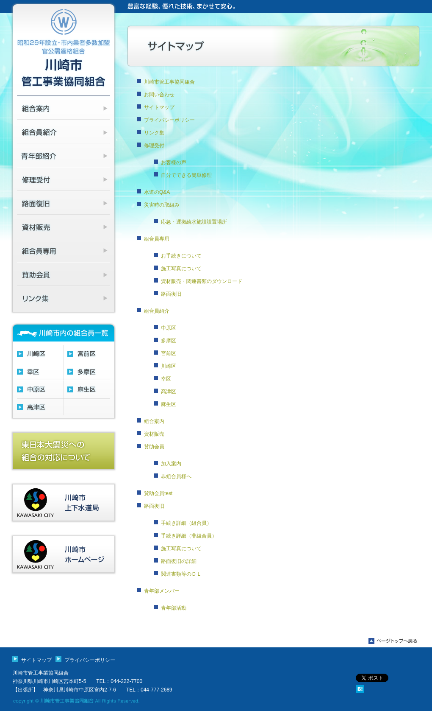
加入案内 (171, 464)
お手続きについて (181, 256)
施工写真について (181, 269)
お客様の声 (173, 162)
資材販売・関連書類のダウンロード (201, 281)
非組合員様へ (176, 476)
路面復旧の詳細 (179, 561)
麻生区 (168, 404)
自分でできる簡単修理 (186, 175)
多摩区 (168, 341)
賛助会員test (158, 493)
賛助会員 (154, 447)
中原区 (168, 328)
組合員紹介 (156, 311)
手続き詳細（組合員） (186, 523)
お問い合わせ (159, 95)
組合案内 (154, 421)
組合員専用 (156, 239)
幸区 (166, 379)
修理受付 (154, 145)
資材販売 (154, 434)
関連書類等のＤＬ (181, 574)
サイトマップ (159, 107)
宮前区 (168, 353)
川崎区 (168, 366)
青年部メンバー (162, 591)
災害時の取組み (162, 205)
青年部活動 (173, 608)
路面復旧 (171, 294)
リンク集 (154, 133)
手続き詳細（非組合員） (189, 536)
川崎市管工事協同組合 (169, 82)
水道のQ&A (157, 192)
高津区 (168, 392)
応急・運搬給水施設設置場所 (194, 222)
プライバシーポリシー (169, 120)
